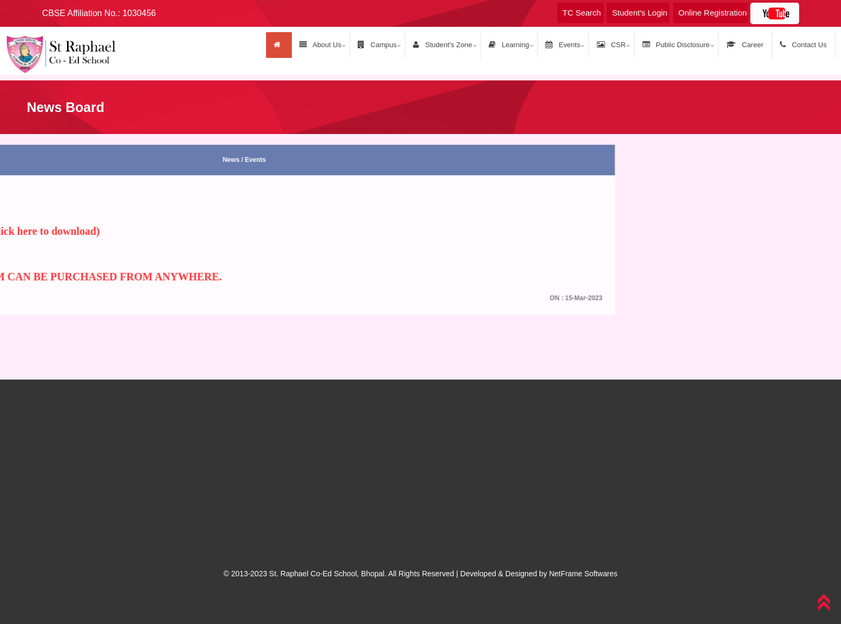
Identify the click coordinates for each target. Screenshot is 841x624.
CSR (616, 45)
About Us (331, 45)
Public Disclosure (679, 45)
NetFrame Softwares (583, 573)
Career (747, 45)
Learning (516, 45)
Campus (387, 45)
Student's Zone (451, 45)
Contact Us (804, 45)
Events (569, 45)
